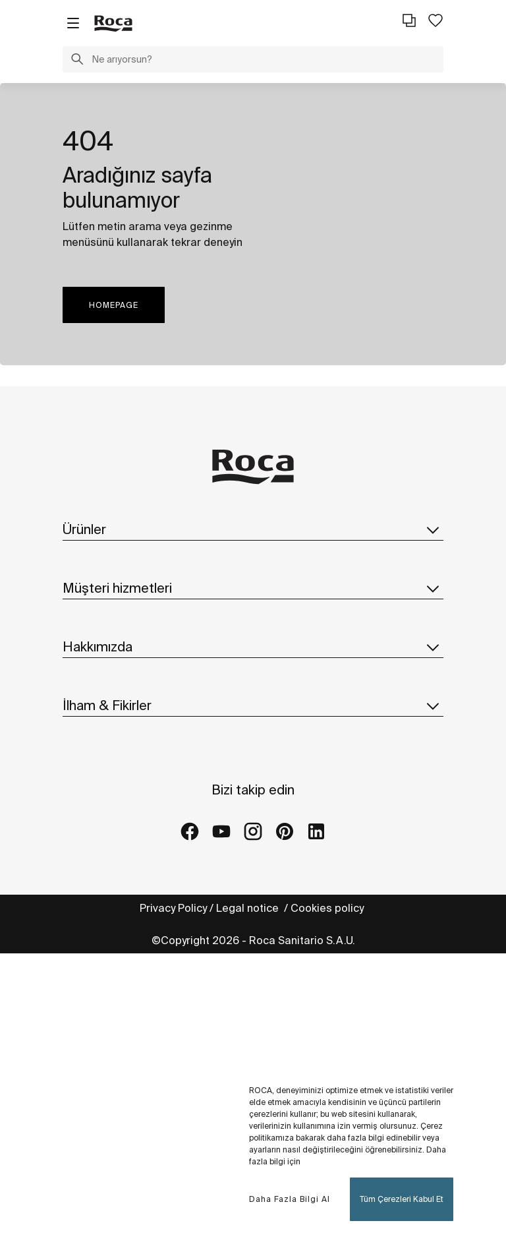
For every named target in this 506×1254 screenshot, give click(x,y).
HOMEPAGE (113, 305)
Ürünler (253, 529)
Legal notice (248, 908)
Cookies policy (328, 908)
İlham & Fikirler (253, 705)
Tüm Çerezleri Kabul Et (401, 1199)
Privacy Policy (173, 908)
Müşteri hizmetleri (253, 588)
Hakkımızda (253, 646)
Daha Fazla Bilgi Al (289, 1199)
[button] (77, 60)
